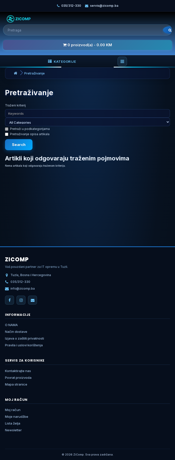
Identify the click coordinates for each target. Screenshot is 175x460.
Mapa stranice (16, 384)
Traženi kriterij (15, 105)
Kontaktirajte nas (18, 371)
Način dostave (16, 332)
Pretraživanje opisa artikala (27, 134)
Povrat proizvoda (18, 378)
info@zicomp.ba (22, 288)
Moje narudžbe (16, 417)
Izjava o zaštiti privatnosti (24, 338)
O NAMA (11, 325)
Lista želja (12, 423)
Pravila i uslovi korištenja (24, 345)
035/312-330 (71, 5)
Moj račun (12, 410)
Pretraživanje (34, 73)
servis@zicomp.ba (104, 5)
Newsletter (13, 430)
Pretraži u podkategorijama (27, 129)
